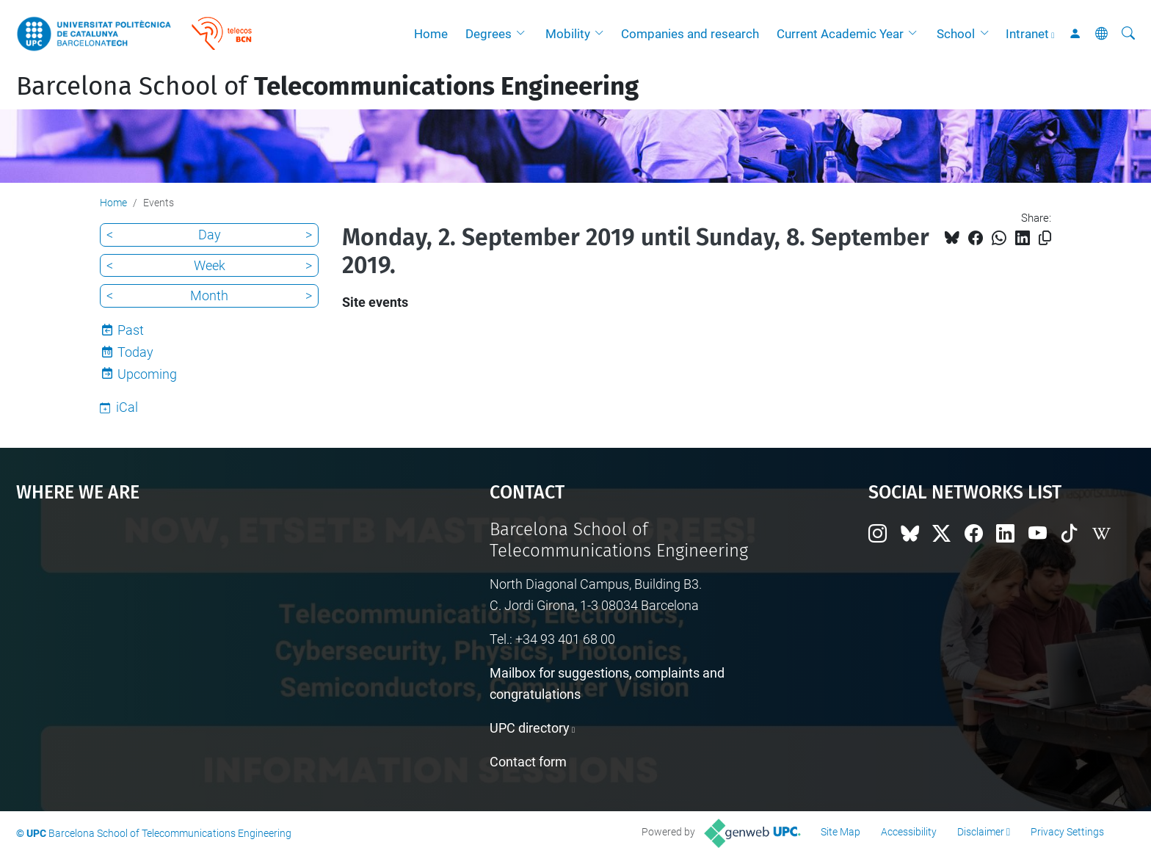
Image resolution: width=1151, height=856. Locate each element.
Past (130, 330)
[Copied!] (1045, 238)
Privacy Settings (1067, 832)
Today (135, 352)
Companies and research (690, 33)
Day (209, 234)
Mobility (567, 33)
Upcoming (147, 374)
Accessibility (909, 832)
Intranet (1027, 33)
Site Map (840, 832)
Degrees (488, 33)
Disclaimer (980, 832)
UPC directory (530, 728)
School (956, 33)
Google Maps (196, 629)
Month (209, 295)
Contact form (528, 761)
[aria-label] (1128, 34)
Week (209, 265)
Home (431, 33)
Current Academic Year (840, 33)
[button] (524, 34)
